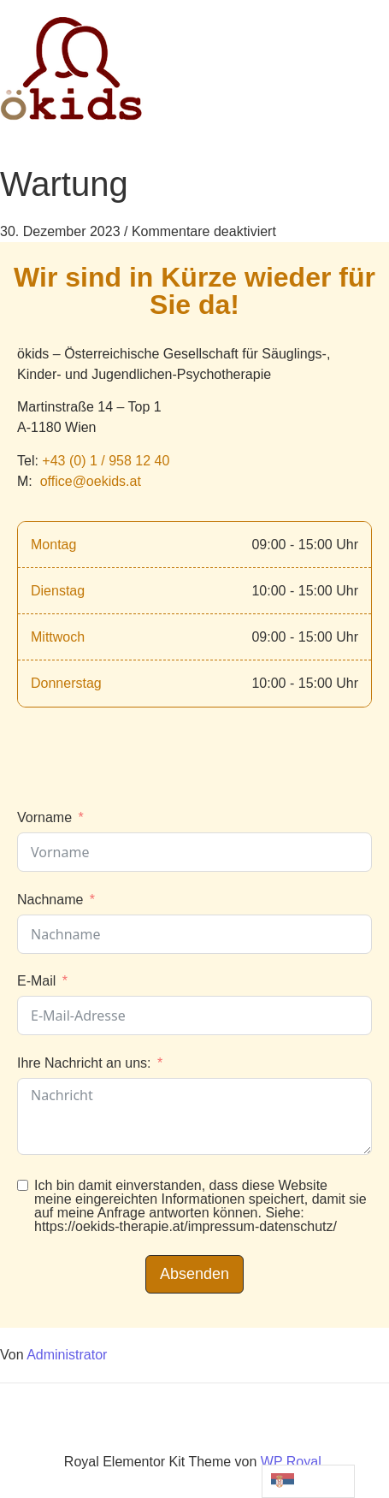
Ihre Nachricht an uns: (84, 1063)
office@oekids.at (90, 481)
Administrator (67, 1354)
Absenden (194, 1273)
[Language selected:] (308, 1481)
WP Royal (291, 1461)
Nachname (50, 899)
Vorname (44, 817)
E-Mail (36, 981)
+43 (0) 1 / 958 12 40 (105, 460)
